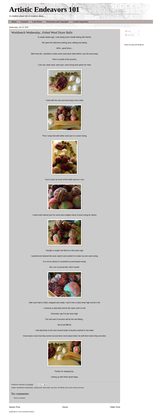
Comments (129, 35)
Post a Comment (19, 398)
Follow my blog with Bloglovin (134, 45)
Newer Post (14, 407)
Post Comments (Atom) (26, 412)
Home (14, 22)
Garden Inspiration (80, 22)
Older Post (115, 407)
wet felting (61, 387)
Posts (128, 31)
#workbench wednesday (25, 387)
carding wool (38, 387)
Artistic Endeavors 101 (44, 9)
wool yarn (81, 387)
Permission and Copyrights (57, 22)
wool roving (73, 387)
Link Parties (37, 22)
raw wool (54, 387)
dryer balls (46, 387)
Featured (24, 22)
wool (66, 387)
